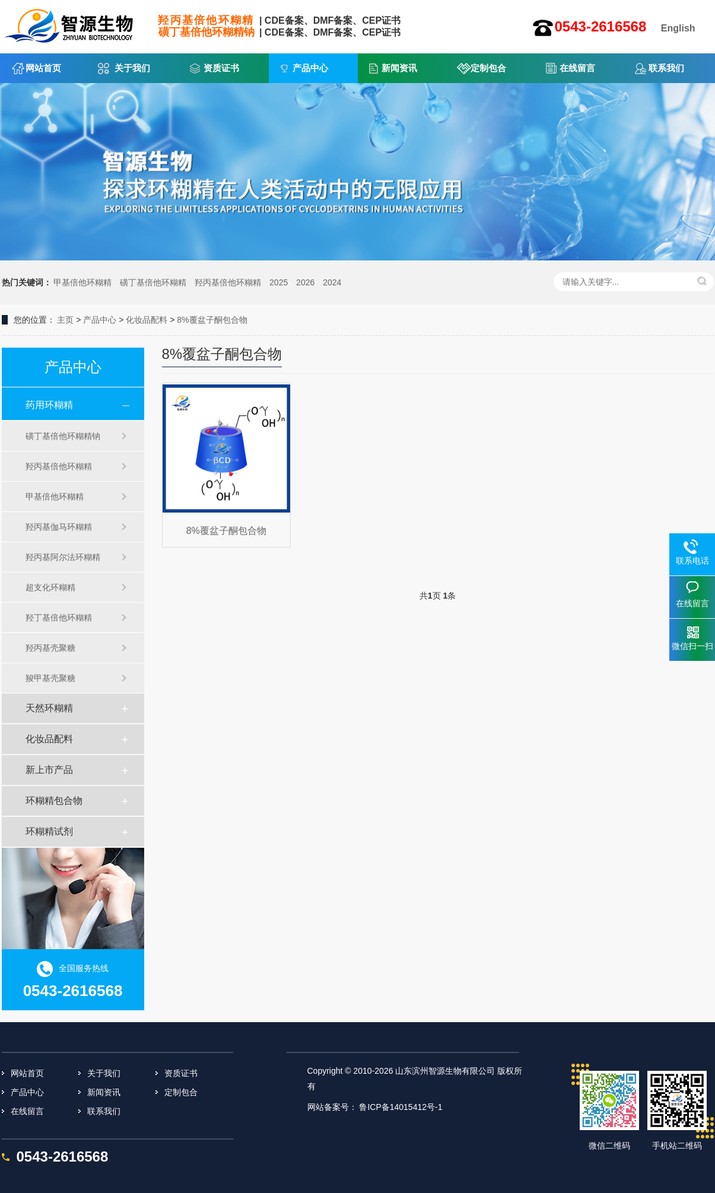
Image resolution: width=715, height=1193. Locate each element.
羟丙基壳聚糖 (50, 648)
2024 (332, 282)
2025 (278, 282)
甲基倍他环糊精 (82, 282)
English (678, 28)
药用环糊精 (49, 405)
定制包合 (488, 68)
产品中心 (310, 68)
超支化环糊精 (50, 587)
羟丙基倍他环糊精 (228, 282)
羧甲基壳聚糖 (50, 678)
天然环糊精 (49, 708)
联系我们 (666, 68)
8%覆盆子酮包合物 (212, 320)
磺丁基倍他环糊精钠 (63, 436)
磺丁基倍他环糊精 (153, 282)
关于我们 (132, 68)
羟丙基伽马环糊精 (59, 527)
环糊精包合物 (54, 801)
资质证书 (221, 68)
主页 (65, 320)
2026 (305, 282)
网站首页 (43, 68)
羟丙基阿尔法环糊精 (63, 557)
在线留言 (577, 68)
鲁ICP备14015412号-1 (400, 1107)
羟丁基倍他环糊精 (59, 617)
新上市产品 (49, 770)
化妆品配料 (146, 320)
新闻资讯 (399, 68)
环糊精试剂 (49, 831)
